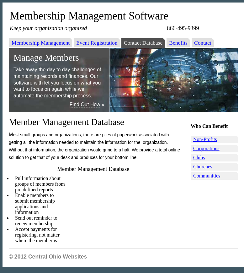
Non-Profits (205, 139)
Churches (202, 166)
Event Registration (96, 43)
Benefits (178, 43)
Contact (202, 43)
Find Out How (85, 104)
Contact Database (143, 43)
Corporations (206, 148)
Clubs (199, 157)
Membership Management (41, 43)
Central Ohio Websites (57, 257)
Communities (206, 175)
